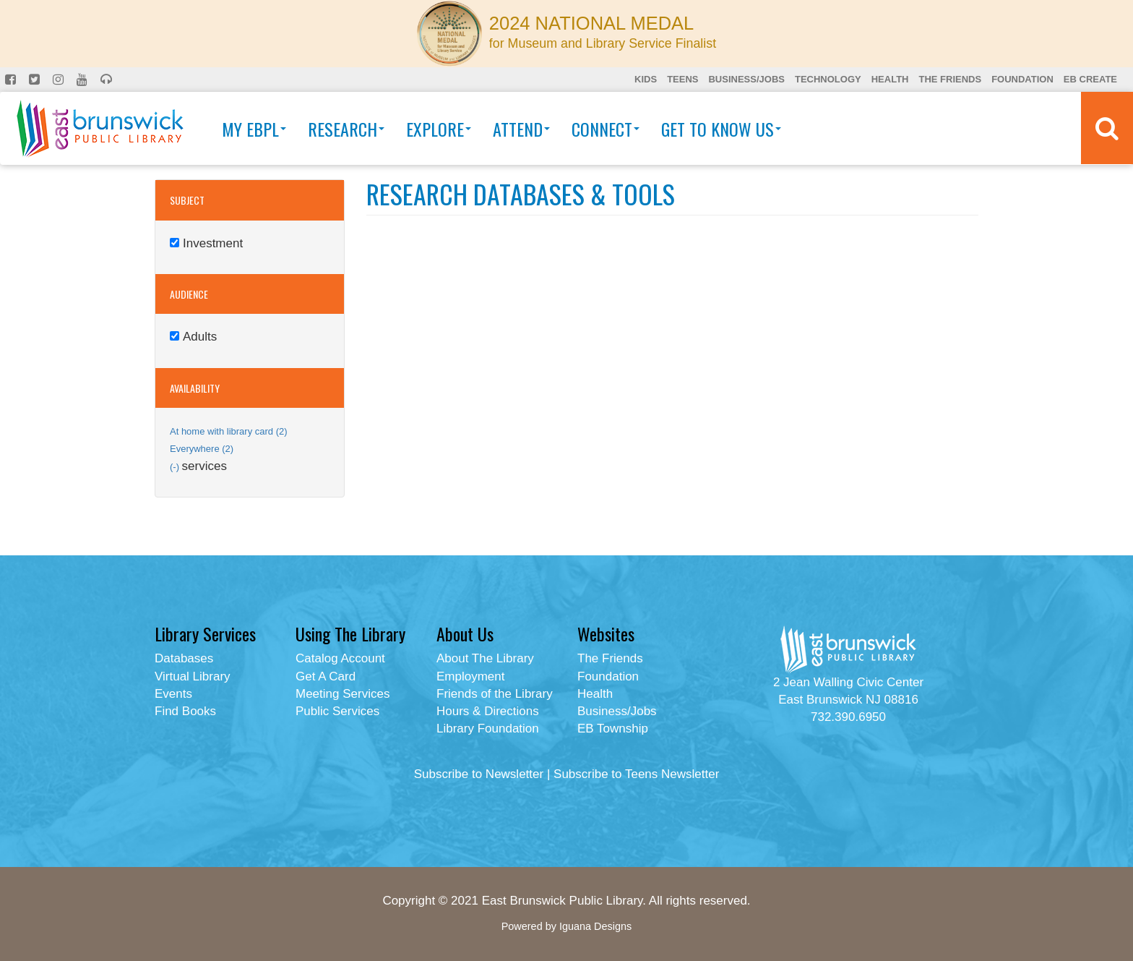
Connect (605, 129)
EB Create (1090, 79)
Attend (521, 129)
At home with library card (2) (229, 431)
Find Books (185, 711)
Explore (438, 129)
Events (173, 694)
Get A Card (326, 676)
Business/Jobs (746, 79)
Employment (470, 676)
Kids (645, 79)
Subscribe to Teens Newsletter (636, 774)
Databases (184, 658)
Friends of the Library (494, 694)
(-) (176, 466)
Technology (828, 79)
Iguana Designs (595, 926)
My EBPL (254, 129)
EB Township (612, 728)
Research (346, 129)
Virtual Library (193, 676)
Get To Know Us (721, 129)
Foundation (1022, 79)
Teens (682, 79)
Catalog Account (340, 658)
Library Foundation (487, 728)
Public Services (337, 711)
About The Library (485, 658)
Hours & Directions (487, 711)
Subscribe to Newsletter (479, 774)
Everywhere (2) (201, 448)
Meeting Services (342, 694)
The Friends (949, 79)
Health (890, 79)
